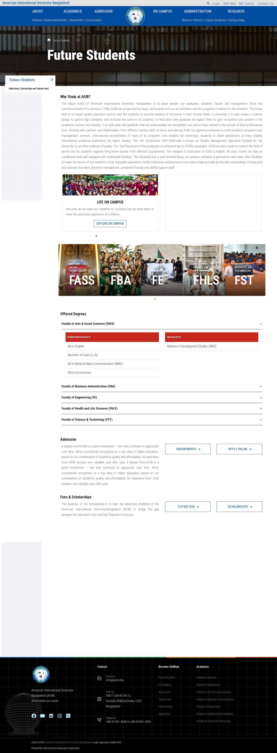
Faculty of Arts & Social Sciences (213, 692)
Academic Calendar (206, 677)
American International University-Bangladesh (68, 742)
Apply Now (164, 713)
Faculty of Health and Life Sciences (214, 713)
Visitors (197, 20)
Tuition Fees (165, 699)
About (37, 11)
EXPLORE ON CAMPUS (110, 223)
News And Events (55, 20)
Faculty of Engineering (208, 706)
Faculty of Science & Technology (213, 720)
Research (236, 11)
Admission (104, 11)
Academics (73, 11)
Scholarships (166, 706)
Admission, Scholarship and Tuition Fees (29, 88)
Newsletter (76, 20)
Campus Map (236, 20)
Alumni (186, 20)
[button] (208, 3)
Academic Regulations (208, 684)
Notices (37, 20)
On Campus (162, 11)
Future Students (216, 20)
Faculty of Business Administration (215, 699)
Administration (197, 11)
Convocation (93, 20)
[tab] (162, 323)
